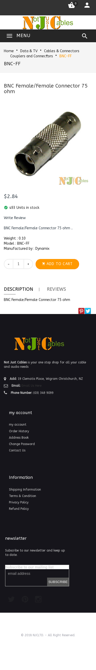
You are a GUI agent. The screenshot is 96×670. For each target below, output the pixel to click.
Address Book (19, 437)
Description (18, 289)
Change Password (22, 444)
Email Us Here (31, 385)
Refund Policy (19, 509)
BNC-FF (65, 56)
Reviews (56, 289)
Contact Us (17, 450)
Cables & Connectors (61, 51)
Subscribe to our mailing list (29, 567)
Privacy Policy (18, 502)
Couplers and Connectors (31, 56)
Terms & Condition (22, 496)
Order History (19, 431)
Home (9, 51)
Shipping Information (25, 489)
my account (17, 424)
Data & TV (29, 51)
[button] (15, 218)
